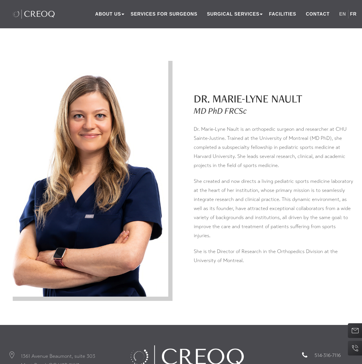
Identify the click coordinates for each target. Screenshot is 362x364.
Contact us (353, 330)
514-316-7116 (327, 355)
